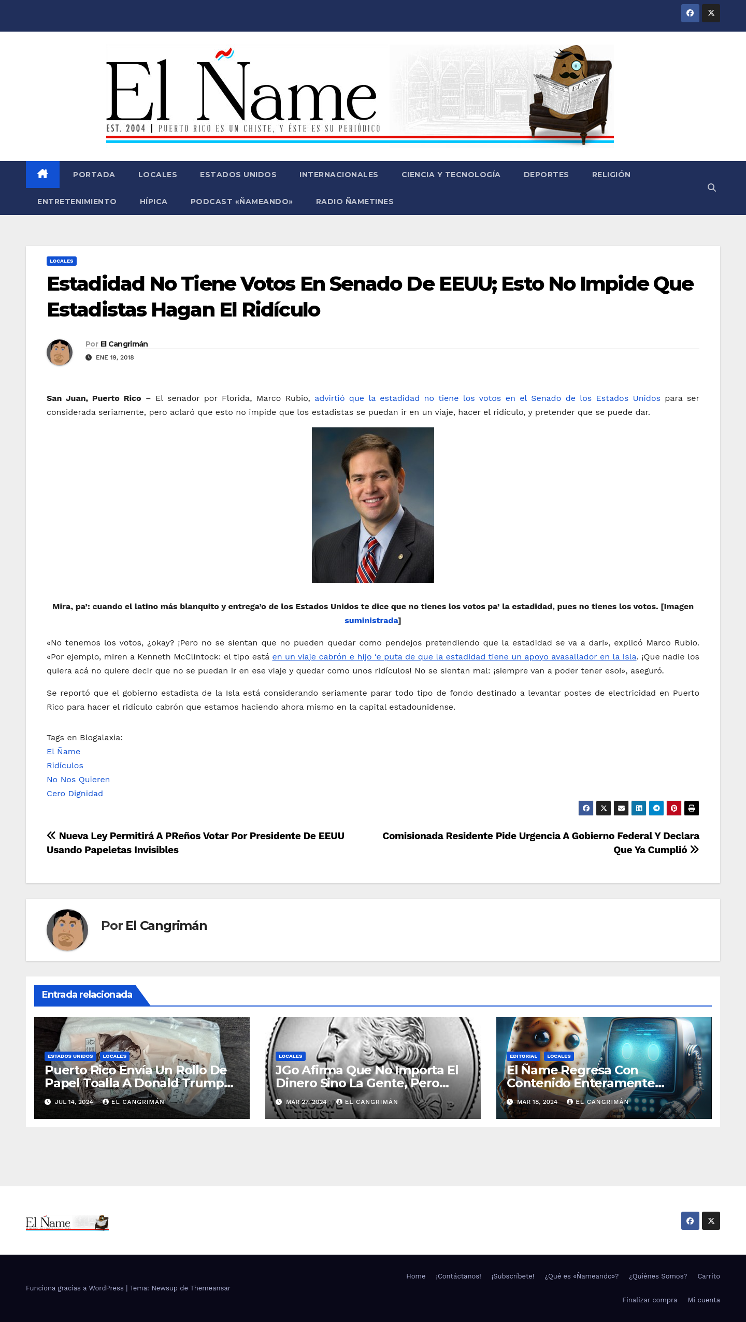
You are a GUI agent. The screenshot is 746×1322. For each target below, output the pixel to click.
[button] (712, 188)
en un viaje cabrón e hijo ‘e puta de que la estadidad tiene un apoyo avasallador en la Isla (454, 657)
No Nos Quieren (78, 779)
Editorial (523, 1056)
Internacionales (339, 174)
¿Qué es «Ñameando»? (581, 1276)
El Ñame (63, 751)
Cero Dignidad (75, 793)
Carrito (708, 1276)
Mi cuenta (703, 1300)
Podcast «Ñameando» (242, 201)
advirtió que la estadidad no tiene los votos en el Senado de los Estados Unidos (487, 398)
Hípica (154, 201)
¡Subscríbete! (513, 1276)
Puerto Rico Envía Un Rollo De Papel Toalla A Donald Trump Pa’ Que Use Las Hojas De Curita (141, 1082)
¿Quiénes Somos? (658, 1276)
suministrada (371, 620)
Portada (93, 174)
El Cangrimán (124, 344)
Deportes (546, 174)
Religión (611, 174)
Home (415, 1276)
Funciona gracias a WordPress (76, 1288)
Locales (158, 174)
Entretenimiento (77, 201)
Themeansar (210, 1288)
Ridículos (65, 765)
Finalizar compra (649, 1300)
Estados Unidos (238, 174)
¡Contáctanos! (458, 1276)
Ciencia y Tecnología (451, 174)
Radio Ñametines (355, 201)
